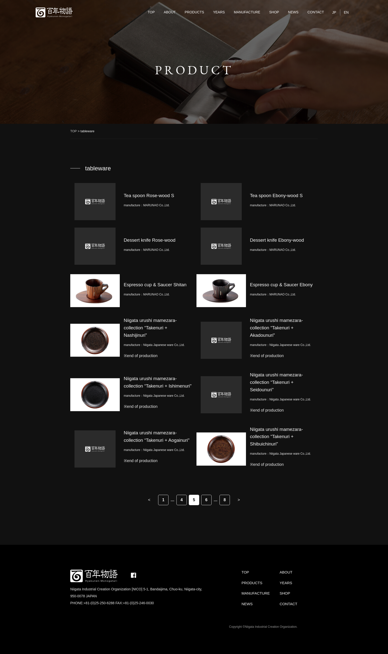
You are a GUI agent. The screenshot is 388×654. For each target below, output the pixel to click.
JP (334, 12)
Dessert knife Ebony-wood (277, 240)
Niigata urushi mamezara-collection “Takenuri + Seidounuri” (276, 382)
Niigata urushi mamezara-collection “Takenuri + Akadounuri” (276, 328)
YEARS (219, 12)
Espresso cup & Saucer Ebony (281, 284)
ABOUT (170, 12)
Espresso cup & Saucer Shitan (155, 284)
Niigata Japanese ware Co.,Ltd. (164, 345)
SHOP (274, 12)
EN (346, 12)
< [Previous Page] (149, 500)
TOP (151, 12)
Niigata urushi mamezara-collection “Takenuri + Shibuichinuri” (276, 437)
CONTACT (315, 12)
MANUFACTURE (247, 12)
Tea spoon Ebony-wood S (276, 195)
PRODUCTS (194, 12)
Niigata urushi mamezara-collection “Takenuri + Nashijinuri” (150, 328)
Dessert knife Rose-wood (149, 240)
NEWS (293, 12)
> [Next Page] (239, 500)
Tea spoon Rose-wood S (149, 195)
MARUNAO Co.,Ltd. (156, 205)
